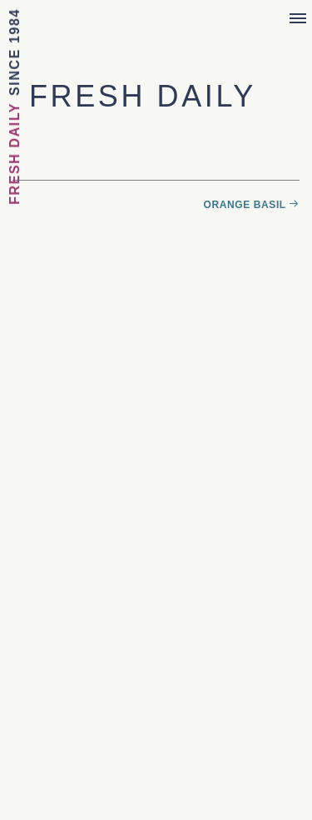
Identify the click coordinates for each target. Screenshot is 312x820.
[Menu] (298, 19)
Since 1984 (14, 52)
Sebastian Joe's (156, 23)
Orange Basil (245, 205)
